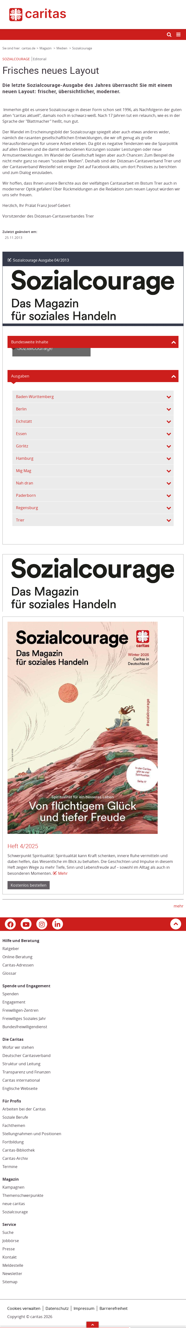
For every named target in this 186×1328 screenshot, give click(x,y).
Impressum (84, 1308)
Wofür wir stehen (18, 1047)
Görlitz (22, 446)
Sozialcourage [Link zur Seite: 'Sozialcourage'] (82, 48)
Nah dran (24, 483)
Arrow (92, 1325)
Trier (20, 520)
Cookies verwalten (23, 1308)
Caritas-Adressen (18, 965)
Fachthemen (13, 1125)
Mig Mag (23, 470)
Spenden (10, 993)
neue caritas (13, 1203)
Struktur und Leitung (21, 1063)
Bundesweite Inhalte (29, 342)
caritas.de (28, 48)
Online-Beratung (17, 956)
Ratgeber (10, 948)
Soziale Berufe (15, 1117)
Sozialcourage (15, 1212)
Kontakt (9, 1257)
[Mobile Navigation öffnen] (178, 34)
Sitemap (9, 1281)
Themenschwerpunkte (22, 1195)
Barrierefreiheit (114, 1308)
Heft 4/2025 (23, 846)
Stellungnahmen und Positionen (31, 1133)
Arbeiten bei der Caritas (24, 1109)
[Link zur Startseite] (93, 14)
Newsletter (12, 1273)
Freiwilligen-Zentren (20, 1010)
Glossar (9, 973)
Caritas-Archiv (15, 1158)
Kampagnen (13, 1187)
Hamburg (24, 458)
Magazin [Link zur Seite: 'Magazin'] (45, 48)
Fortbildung (13, 1142)
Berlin (21, 409)
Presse (8, 1249)
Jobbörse (10, 1240)
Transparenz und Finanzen (26, 1072)
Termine (9, 1166)
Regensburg (27, 507)
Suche (8, 1232)
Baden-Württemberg (35, 396)
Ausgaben (20, 376)
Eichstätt (24, 421)
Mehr (63, 873)
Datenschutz (57, 1308)
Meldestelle (12, 1265)
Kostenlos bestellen (28, 885)
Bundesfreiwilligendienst (24, 1026)
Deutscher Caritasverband (26, 1055)
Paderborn (26, 495)
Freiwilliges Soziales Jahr (24, 1018)
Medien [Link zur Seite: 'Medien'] (62, 48)
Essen (21, 433)
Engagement (13, 1002)
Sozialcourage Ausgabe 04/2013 (41, 260)
